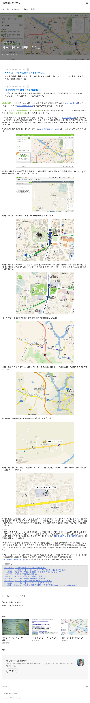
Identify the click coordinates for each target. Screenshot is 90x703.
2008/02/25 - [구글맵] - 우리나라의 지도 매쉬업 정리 (25, 568)
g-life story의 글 (68, 118)
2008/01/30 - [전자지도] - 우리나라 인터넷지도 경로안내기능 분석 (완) (32, 572)
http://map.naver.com (25, 106)
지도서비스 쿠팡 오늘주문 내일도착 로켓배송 (25, 73)
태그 (8, 9)
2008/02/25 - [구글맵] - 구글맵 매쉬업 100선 (21, 574)
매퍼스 (77, 519)
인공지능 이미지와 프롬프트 (9, 693)
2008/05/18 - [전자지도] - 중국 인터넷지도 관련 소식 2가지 (27, 579)
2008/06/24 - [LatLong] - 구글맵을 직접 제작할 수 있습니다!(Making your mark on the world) (40, 585)
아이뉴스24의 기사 (70, 103)
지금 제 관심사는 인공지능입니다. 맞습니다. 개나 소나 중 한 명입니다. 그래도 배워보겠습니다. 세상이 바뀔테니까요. (41, 664)
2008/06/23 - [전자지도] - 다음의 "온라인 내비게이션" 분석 (27, 583)
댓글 (3, 650)
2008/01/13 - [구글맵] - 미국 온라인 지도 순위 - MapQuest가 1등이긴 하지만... (35, 570)
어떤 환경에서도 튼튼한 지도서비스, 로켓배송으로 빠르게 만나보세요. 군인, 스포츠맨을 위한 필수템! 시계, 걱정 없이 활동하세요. (44, 77)
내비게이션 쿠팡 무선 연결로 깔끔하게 (22, 90)
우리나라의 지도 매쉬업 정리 (14, 559)
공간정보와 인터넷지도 (11, 3)
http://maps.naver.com (50, 129)
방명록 (32, 9)
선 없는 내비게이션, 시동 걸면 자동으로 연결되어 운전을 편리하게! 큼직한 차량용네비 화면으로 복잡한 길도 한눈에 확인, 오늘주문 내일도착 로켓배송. (44, 94)
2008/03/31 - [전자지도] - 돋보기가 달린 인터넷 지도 (25, 576)
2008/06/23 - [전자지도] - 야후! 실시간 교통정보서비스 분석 (28, 581)
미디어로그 (15, 9)
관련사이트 (5, 686)
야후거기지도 (72, 536)
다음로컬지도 (59, 536)
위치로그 (25, 9)
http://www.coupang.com (15, 69)
